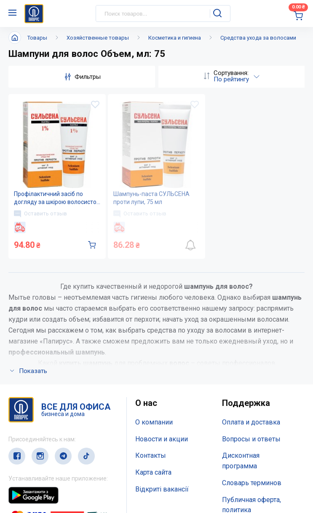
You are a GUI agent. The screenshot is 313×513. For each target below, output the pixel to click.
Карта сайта (153, 472)
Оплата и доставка (251, 422)
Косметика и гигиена (174, 38)
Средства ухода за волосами (258, 38)
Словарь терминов (251, 483)
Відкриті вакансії (162, 489)
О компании (154, 422)
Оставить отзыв (40, 214)
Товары (37, 38)
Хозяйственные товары (98, 38)
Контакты (150, 455)
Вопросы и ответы (251, 439)
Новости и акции (161, 439)
